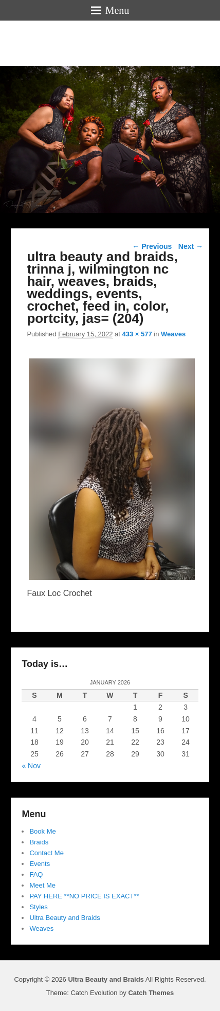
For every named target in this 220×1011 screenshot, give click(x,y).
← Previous (152, 246)
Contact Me (46, 853)
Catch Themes (151, 993)
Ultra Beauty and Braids (64, 918)
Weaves (173, 334)
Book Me (42, 831)
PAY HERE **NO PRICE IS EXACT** (84, 896)
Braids (38, 842)
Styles (38, 907)
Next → (190, 246)
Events (39, 864)
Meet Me (42, 885)
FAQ (36, 874)
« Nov (31, 766)
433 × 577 (137, 334)
